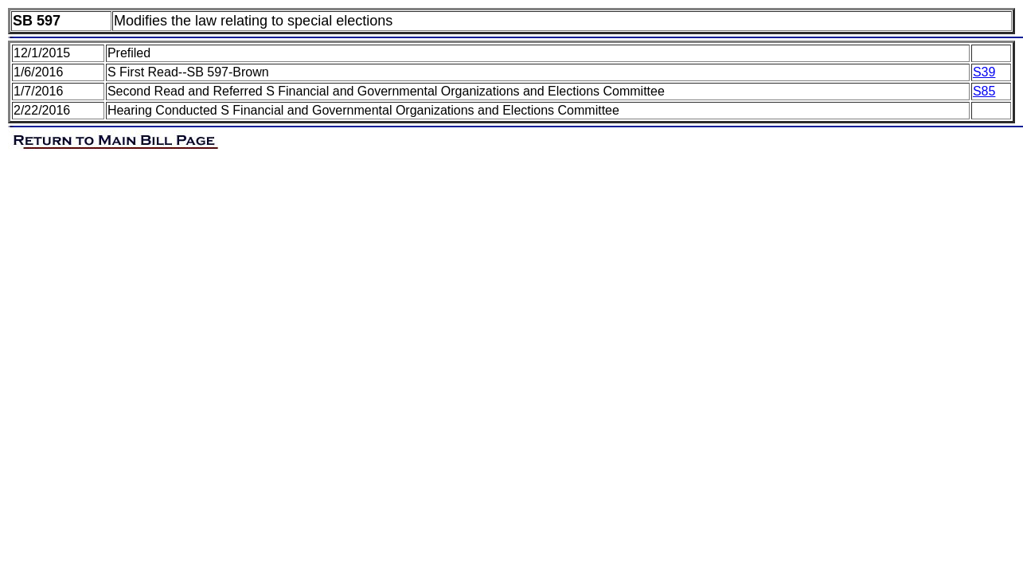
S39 (984, 72)
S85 (984, 91)
